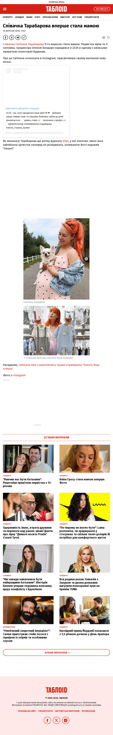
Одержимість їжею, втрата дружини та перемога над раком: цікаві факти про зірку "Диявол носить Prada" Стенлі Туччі (28, 532)
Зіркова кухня (50, 17)
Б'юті (37, 17)
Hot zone (77, 17)
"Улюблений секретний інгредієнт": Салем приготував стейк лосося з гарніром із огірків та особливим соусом (26, 635)
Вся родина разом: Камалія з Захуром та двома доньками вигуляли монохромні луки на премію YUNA (79, 584)
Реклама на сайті (27, 711)
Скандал (19, 17)
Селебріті (8, 17)
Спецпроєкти (91, 17)
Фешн (29, 17)
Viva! (65, 141)
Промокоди (88, 711)
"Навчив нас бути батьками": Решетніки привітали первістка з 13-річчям (27, 483)
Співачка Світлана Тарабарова (23, 44)
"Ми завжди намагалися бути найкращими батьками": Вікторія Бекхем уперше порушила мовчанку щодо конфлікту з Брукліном (27, 584)
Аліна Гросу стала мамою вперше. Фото (82, 481)
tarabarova (45, 133)
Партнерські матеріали (67, 711)
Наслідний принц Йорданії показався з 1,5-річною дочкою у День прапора (84, 632)
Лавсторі (65, 17)
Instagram (19, 375)
